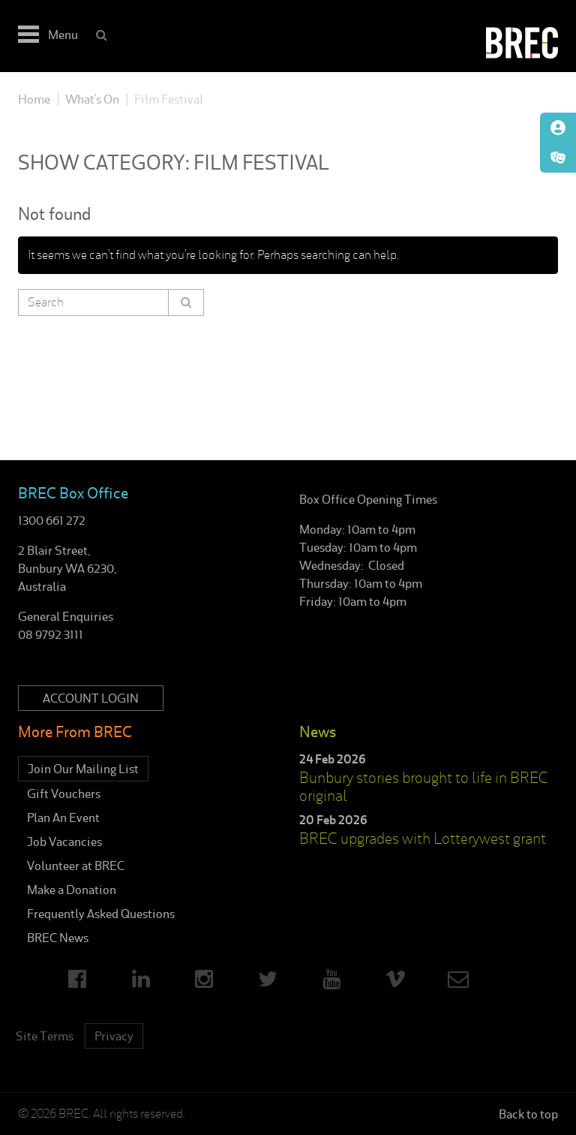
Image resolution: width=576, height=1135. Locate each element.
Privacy (114, 1035)
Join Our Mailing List (83, 768)
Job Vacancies (64, 841)
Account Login (91, 698)
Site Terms (45, 1035)
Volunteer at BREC (75, 865)
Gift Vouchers (63, 793)
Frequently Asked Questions (101, 913)
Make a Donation (71, 889)
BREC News (57, 937)
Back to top (528, 1113)
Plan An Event (63, 817)
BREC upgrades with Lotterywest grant (422, 838)
